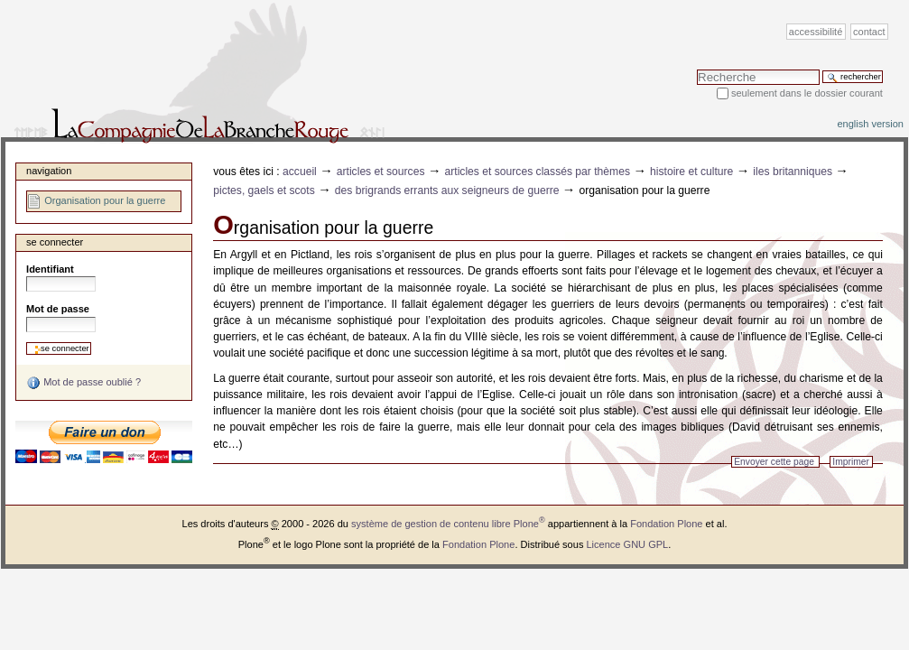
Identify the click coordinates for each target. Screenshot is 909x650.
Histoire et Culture (691, 171)
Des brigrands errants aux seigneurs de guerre (447, 190)
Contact (869, 31)
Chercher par (696, 69)
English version (870, 123)
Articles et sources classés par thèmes (537, 171)
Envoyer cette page (774, 462)
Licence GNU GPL (627, 544)
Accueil (300, 171)
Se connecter (54, 242)
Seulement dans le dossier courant (807, 93)
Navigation (48, 170)
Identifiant (50, 269)
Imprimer (850, 462)
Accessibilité (815, 31)
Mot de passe (57, 308)
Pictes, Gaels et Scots (264, 190)
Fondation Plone (666, 523)
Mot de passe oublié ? (83, 383)
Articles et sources (381, 171)
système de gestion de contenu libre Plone (448, 523)
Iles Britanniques (792, 171)
